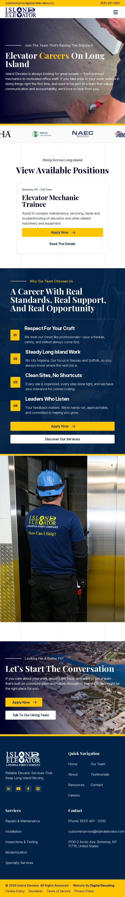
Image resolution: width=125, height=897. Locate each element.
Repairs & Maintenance (22, 821)
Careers (74, 795)
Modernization (16, 852)
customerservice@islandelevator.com (29, 3)
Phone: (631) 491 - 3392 (87, 821)
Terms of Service (59, 891)
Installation (13, 831)
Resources (76, 785)
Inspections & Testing (21, 842)
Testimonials (100, 774)
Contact (97, 785)
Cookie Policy (15, 891)
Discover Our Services (62, 439)
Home (72, 764)
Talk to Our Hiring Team (30, 715)
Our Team (98, 764)
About (73, 774)
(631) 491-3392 (110, 3)
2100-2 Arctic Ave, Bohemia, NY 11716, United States (92, 844)
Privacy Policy (84, 891)
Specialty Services (19, 863)
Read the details (62, 244)
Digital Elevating (102, 885)
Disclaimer (36, 891)
